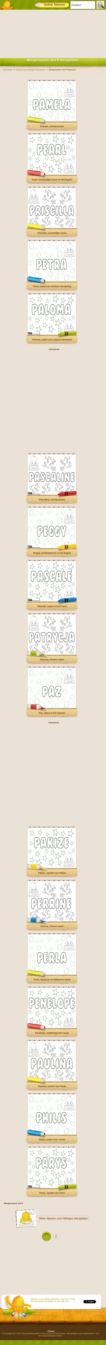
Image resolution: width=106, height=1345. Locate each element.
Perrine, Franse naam (51, 926)
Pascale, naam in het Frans (52, 606)
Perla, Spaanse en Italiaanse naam (52, 979)
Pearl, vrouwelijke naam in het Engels (52, 179)
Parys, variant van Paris (52, 1193)
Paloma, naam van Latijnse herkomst (52, 339)
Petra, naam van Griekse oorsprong (52, 286)
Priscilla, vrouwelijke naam (52, 233)
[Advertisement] (52, 33)
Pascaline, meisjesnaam (52, 499)
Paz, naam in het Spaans (52, 713)
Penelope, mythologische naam (52, 1033)
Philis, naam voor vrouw (52, 1139)
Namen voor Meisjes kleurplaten (67, 1218)
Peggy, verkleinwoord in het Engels (52, 553)
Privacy (51, 1331)
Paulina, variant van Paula (52, 1086)
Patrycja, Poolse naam (52, 659)
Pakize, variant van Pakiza (52, 873)
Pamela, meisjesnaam (52, 126)
